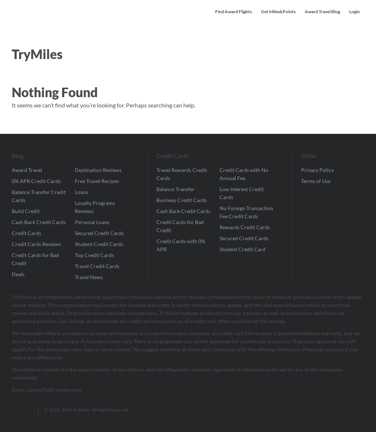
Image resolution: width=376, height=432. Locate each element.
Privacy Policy (317, 170)
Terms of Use (315, 181)
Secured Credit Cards (99, 233)
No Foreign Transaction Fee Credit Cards (246, 212)
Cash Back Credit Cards (39, 222)
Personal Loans (92, 222)
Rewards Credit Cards (245, 227)
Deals (18, 274)
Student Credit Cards (99, 244)
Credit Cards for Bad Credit (35, 259)
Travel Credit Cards (97, 266)
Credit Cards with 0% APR (180, 245)
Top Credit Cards (94, 255)
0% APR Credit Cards (36, 181)
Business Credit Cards (181, 200)
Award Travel (27, 170)
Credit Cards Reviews (36, 244)
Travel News (89, 277)
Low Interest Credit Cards (242, 193)
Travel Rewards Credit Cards (181, 174)
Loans (81, 192)
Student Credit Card (242, 249)
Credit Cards (26, 233)
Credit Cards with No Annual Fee (244, 174)
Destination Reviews (98, 170)
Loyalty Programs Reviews (95, 207)
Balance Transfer (175, 189)
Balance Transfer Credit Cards (39, 196)
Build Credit (26, 211)
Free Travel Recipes (97, 181)
